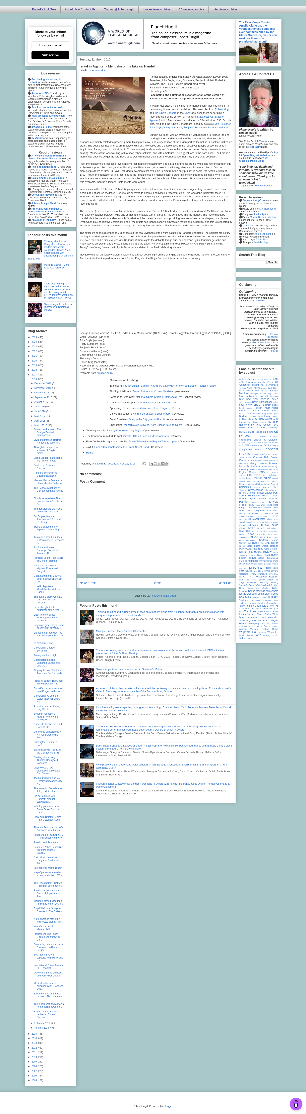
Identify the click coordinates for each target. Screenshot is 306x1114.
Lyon (241, 519)
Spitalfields (245, 597)
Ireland (242, 505)
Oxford (266, 555)
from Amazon (257, 300)
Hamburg (273, 498)
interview (272, 501)
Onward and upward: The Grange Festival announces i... (47, 432)
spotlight (273, 596)
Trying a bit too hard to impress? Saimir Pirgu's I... (48, 529)
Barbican (244, 393)
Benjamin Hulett (193, 127)
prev (245, 568)
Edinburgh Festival (248, 469)
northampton (251, 540)
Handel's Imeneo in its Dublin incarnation (45, 474)
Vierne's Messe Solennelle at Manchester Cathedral (48, 482)
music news (269, 525)
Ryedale (262, 579)
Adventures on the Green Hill (262, 382)
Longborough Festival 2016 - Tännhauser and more (48, 836)
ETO (249, 475)
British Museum (246, 408)
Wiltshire (262, 632)
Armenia (242, 388)
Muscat (269, 522)
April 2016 (40, 420)
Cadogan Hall (256, 427)
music (275, 522)
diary (253, 463)
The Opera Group (259, 608)
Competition (245, 449)
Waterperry (254, 623)
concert (258, 449)
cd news (268, 432)
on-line (274, 543)
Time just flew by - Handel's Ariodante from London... (48, 829)
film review (258, 481)
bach (270, 388)
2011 (34, 1052)
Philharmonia (265, 561)
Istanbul (251, 505)
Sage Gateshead (248, 582)
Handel (243, 501)
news (251, 534)
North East (265, 537)
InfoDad (274, 351)
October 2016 (41, 392)
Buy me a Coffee (264, 185)
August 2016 (41, 402)
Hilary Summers (173, 127)
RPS (241, 579)
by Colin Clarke (246, 419)
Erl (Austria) (272, 472)
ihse (262, 502)
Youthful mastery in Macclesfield (44, 928)
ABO (241, 382)
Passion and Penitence (46, 842)
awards (264, 388)
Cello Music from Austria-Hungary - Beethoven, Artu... (47, 860)
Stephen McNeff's (154, 402)
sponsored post (259, 597)
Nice (270, 534)
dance (265, 460)
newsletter (261, 534)
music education (249, 525)
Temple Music (253, 605)
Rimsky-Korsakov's (124, 430)
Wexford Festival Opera (264, 629)
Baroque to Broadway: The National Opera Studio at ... (48, 635)
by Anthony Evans (268, 416)
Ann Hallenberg (267, 208)
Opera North (271, 548)
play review (251, 563)
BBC (241, 399)
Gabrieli (274, 484)
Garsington (245, 487)
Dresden (263, 463)
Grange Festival (255, 492)
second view (253, 588)
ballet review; (261, 391)
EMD (271, 469)
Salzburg (264, 582)
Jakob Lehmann (263, 234)
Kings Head (272, 505)
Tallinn (242, 606)
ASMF (250, 388)
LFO (248, 513)
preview (255, 567)
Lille (261, 513)
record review (271, 571)
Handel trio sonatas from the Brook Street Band (121, 447)
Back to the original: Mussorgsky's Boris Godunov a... (45, 617)
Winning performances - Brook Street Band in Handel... (46, 809)
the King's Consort (165, 112)
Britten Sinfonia (261, 410)
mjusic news (272, 519)
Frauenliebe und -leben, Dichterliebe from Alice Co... (47, 937)
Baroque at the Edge (261, 393)
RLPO (242, 576)
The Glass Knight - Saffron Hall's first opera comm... (48, 884)
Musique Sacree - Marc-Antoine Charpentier (121, 631)
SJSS (275, 588)
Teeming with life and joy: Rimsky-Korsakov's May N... (48, 781)
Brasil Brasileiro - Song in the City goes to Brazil (47, 751)
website (275, 623)
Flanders (243, 484)
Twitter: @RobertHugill (119, 9)
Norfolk (255, 537)
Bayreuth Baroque (248, 396)
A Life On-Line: (264, 379)
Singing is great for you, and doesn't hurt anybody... (48, 626)
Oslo (259, 555)
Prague (275, 564)
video (104, 70)
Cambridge (273, 427)
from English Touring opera (153, 441)
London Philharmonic (248, 516)
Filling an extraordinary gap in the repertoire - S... (48, 682)
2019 (34, 365)
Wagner (274, 620)
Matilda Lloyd (261, 242)
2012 (34, 1047)
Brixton (275, 410)
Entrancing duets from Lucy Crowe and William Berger (48, 947)
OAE (267, 543)
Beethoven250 (245, 402)
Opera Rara (246, 552)
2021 (34, 355)
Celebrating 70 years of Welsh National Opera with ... (47, 698)
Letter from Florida (269, 510)
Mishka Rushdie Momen (263, 217)
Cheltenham (245, 440)
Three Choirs (264, 614)
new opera (257, 531)
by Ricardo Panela (257, 422)
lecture (268, 508)
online (242, 546)
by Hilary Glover (263, 419)
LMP (276, 513)
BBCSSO (265, 399)
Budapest (257, 413)
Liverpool (268, 513)
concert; (255, 454)
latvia (255, 508)
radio (275, 568)
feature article (262, 478)
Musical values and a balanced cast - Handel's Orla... (48, 986)
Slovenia (243, 591)
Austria (257, 388)
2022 (34, 351)
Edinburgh (273, 466)
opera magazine (254, 548)
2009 (34, 1061)
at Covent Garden (152, 391)
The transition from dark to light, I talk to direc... (48, 790)
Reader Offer (256, 571)
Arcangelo (273, 385)
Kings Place (245, 507)
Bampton (274, 390)
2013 (34, 1043)
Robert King (222, 109)
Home (89, 452)
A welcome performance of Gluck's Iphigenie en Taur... (48, 893)
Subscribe (50, 55)
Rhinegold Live (265, 574)
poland (261, 564)
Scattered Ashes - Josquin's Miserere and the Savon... (48, 850)
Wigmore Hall (248, 632)
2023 (34, 346)
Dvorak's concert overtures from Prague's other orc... (49, 690)
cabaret (242, 428)
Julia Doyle (156, 127)
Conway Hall (260, 457)
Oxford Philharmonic (268, 558)
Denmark (243, 463)
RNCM (250, 576)
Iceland (254, 502)
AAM (275, 379)
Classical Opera (270, 442)
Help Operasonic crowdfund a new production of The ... (48, 875)
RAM (241, 571)
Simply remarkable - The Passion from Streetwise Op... (48, 501)
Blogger (168, 1106)
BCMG (275, 399)
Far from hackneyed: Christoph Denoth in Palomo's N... (46, 550)
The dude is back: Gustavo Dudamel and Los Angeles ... (48, 599)
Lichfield (255, 513)
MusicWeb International (265, 342)
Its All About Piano (43, 643)
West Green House (267, 626)
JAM (263, 505)
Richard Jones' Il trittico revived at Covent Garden (46, 1014)
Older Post (225, 583)
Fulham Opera (263, 484)
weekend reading (247, 626)
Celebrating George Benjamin (44, 649)
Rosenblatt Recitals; (267, 576)
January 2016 (41, 1027)
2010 (34, 1057)
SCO (257, 585)
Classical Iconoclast (272, 335)
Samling (274, 582)
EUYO (264, 475)
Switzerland (272, 603)
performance (251, 560)
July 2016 (39, 406)
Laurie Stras (249, 225)
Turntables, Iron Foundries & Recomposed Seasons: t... (49, 540)
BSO (249, 413)
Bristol (275, 405)
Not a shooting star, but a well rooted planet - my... (48, 920)
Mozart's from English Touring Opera (153, 424)
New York (268, 531)
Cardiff (251, 432)
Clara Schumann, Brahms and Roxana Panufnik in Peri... (48, 578)
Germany (266, 487)
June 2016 (40, 411)
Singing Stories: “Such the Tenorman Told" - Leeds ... (48, 673)
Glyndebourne (255, 490)
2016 (34, 379)
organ (253, 555)
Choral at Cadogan (266, 439)
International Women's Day (48, 867)
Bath (276, 393)
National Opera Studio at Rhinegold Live (159, 396)
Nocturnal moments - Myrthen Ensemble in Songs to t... (46, 568)
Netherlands (272, 528)
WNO (258, 635)
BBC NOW (252, 399)
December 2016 (43, 383)
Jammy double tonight (45, 655)
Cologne (274, 445)
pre (240, 568)
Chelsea (274, 436)
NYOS (261, 543)
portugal (267, 564)
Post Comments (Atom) (164, 595)
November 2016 (43, 388)
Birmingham (265, 402)
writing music (270, 635)
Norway (243, 543)
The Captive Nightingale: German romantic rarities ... (48, 491)
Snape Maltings (256, 591)
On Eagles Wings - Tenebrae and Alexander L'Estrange (48, 519)
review (253, 574)
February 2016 (42, 1023)
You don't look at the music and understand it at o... (48, 510)
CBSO (259, 432)
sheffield (266, 588)
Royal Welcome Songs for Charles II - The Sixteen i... (48, 911)
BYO (276, 425)
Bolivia (275, 402)
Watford (265, 623)
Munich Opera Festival (256, 522)
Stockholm (244, 600)
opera (257, 546)
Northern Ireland (268, 540)
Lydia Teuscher (221, 123)
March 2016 (41, 425)
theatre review (247, 614)
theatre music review (268, 611)
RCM (247, 571)
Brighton (267, 405)
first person (272, 481)
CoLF (266, 445)
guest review (258, 498)
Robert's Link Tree (44, 9)
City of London (254, 443)
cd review (94, 70)
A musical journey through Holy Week (47, 708)
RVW (253, 579)
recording (243, 574)
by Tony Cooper (261, 424)
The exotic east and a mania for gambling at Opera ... (49, 1005)
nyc (249, 543)
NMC (276, 534)
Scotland (265, 585)
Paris (241, 561)
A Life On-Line (247, 379)
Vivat (187, 112)
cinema (242, 443)
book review (246, 404)
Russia (247, 580)
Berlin (255, 402)
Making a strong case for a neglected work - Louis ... (48, 902)
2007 (34, 1071)
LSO (276, 516)
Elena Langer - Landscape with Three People (48, 459)
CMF (247, 445)
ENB (276, 469)
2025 (34, 337)
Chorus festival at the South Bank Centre (48, 725)
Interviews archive (225, 9)
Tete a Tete (268, 605)
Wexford (243, 629)
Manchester (258, 519)
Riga (276, 574)
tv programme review (256, 617)
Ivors (258, 505)
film (248, 481)
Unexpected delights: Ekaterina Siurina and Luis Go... (47, 662)
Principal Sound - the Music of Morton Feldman (48, 559)
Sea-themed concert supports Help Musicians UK (48, 957)
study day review (247, 603)
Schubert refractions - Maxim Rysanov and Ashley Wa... (46, 716)
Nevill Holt (244, 531)
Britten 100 (245, 410)
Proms (268, 567)
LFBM (242, 513)
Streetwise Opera (270, 600)
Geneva (256, 487)
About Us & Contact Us (80, 9)
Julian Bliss (262, 239)
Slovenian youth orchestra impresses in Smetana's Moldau (129, 669)
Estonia (242, 475)
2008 (34, 1066)
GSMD (265, 495)
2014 (34, 1038)
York (241, 638)
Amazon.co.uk (105, 372)
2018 (34, 369)
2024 (34, 342)
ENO (262, 472)
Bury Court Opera (270, 413)
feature (249, 478)
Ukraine (270, 617)
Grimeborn (254, 495)
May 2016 (39, 416)
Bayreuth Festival (268, 396)
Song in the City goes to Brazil (146, 419)
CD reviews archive (191, 9)
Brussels (243, 413)
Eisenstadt (263, 469)
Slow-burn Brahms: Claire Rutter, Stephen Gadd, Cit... (47, 820)
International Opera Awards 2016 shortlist (48, 966)
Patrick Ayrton (261, 214)
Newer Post (88, 583)
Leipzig (256, 510)
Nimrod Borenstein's (151, 413)
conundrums (245, 457)
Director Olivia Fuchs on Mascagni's (146, 436)
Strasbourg (255, 600)
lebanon (261, 508)
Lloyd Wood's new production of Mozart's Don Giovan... (47, 770)
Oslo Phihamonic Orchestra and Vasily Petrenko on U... (48, 975)
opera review (263, 551)
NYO (254, 543)
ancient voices (259, 385)
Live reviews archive (156, 9)
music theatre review (251, 528)
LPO (270, 516)
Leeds (275, 507)
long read (262, 516)
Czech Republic (255, 460)
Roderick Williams (218, 127)
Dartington (273, 460)
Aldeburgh (244, 384)
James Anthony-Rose (254, 200)
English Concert (248, 472)
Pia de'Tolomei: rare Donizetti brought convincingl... (44, 799)
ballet (275, 388)
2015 (34, 1033)
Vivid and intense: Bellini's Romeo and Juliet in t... (47, 441)
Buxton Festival (247, 416)
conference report (269, 454)
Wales (242, 623)
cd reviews (260, 436)
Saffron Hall (272, 579)
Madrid (248, 519)
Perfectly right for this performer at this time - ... (48, 608)
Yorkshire (248, 638)
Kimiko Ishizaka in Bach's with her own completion (158, 385)
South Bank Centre (268, 593)
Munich (242, 522)
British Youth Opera (267, 408)
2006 (34, 1075)
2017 (34, 374)
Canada (243, 432)
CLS (241, 445)
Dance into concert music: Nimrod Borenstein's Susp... (47, 734)
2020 (34, 360)
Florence (252, 484)
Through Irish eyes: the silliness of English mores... (46, 450)
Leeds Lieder (245, 510)
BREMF (258, 404)
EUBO (257, 475)
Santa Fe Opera (247, 585)
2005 (34, 1080)
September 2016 (43, 397)
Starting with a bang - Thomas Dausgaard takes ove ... (46, 760)
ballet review (246, 390)
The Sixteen (250, 611)
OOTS (249, 546)
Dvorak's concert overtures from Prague (145, 408)
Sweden (261, 603)
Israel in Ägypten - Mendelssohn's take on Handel (47, 589)
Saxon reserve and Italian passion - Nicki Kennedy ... (48, 996)
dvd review (261, 466)
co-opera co (256, 445)
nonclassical (244, 537)
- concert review (206, 385)
